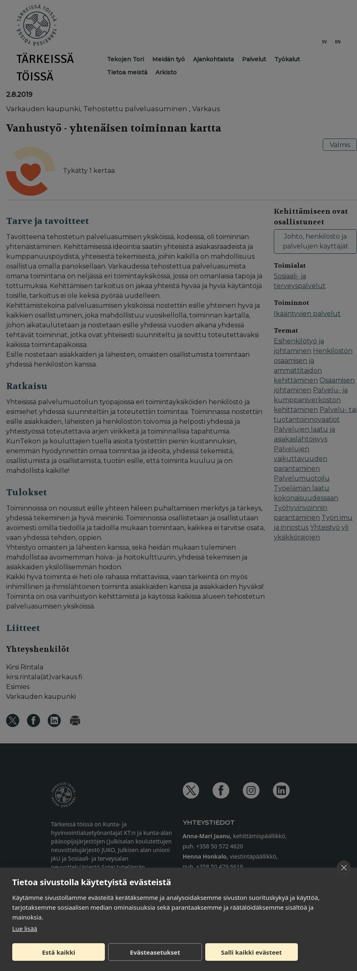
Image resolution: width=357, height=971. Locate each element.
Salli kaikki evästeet (251, 952)
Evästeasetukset (155, 952)
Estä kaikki (58, 952)
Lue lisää (24, 928)
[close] (343, 868)
